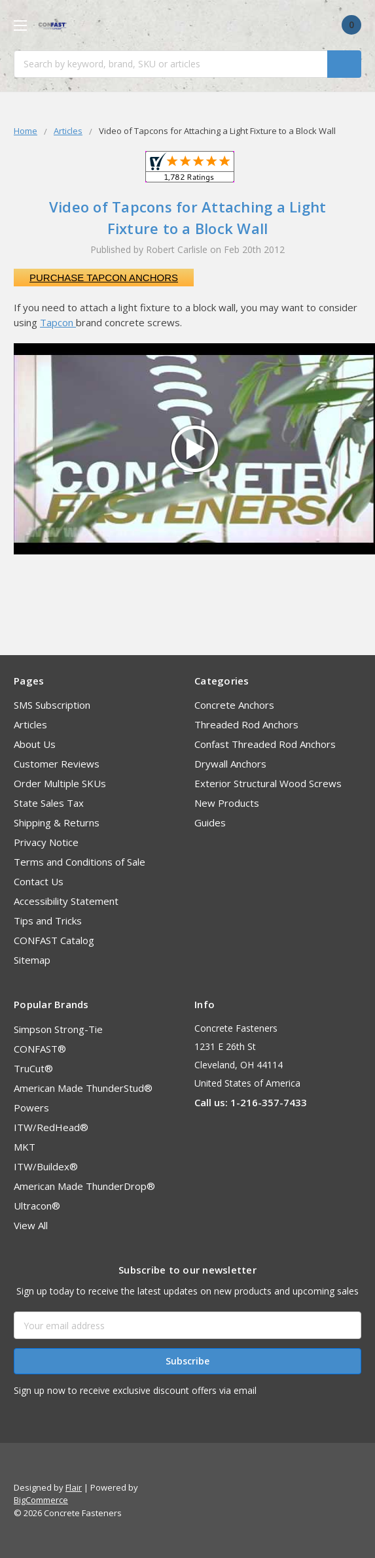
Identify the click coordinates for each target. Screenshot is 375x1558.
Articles (30, 724)
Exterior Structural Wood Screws (268, 783)
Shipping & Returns (56, 822)
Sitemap (32, 959)
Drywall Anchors (230, 763)
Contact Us (38, 881)
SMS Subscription (52, 704)
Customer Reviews (56, 763)
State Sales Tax (49, 802)
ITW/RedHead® (51, 1127)
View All (31, 1225)
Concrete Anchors (234, 704)
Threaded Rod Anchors (246, 724)
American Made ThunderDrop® (84, 1186)
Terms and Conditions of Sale (79, 861)
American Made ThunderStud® (83, 1087)
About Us (35, 744)
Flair (73, 1487)
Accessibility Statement (66, 900)
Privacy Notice (46, 842)
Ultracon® (37, 1205)
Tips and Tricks (48, 920)
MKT (24, 1146)
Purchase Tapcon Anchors (103, 277)
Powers (31, 1107)
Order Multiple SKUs (60, 783)
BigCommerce (41, 1500)
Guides (210, 822)
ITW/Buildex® (46, 1166)
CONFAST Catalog (54, 940)
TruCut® (33, 1068)
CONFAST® (40, 1048)
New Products (226, 802)
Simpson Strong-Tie (58, 1029)
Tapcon (58, 322)
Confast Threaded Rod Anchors (265, 744)
